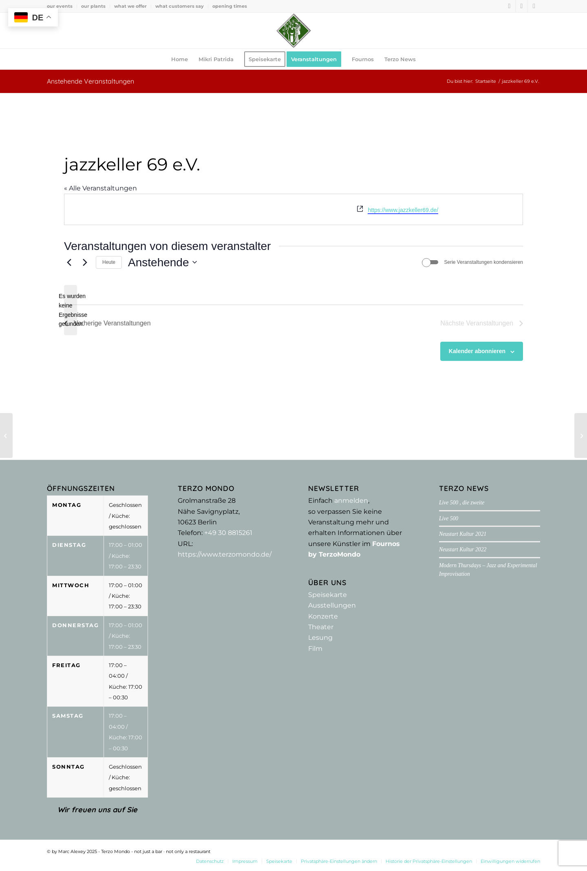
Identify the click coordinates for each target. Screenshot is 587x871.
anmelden (351, 500)
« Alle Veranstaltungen (100, 188)
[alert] (70, 310)
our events (60, 6)
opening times (229, 6)
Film (315, 648)
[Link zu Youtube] (534, 6)
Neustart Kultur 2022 (462, 549)
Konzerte (323, 616)
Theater (320, 627)
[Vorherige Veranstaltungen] (69, 262)
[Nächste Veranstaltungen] (85, 262)
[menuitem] (62, 6)
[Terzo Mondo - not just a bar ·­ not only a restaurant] (293, 31)
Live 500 (448, 518)
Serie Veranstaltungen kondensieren (483, 262)
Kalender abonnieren (477, 351)
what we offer (130, 6)
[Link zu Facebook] (509, 6)
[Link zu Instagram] (521, 6)
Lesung (320, 637)
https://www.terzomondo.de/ (224, 554)
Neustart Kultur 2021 (462, 534)
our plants (93, 6)
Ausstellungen (332, 605)
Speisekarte (327, 595)
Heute (108, 262)
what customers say (179, 6)
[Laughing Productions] (580, 435)
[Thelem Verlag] (6, 435)
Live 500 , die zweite (461, 503)
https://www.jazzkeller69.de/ (403, 210)
